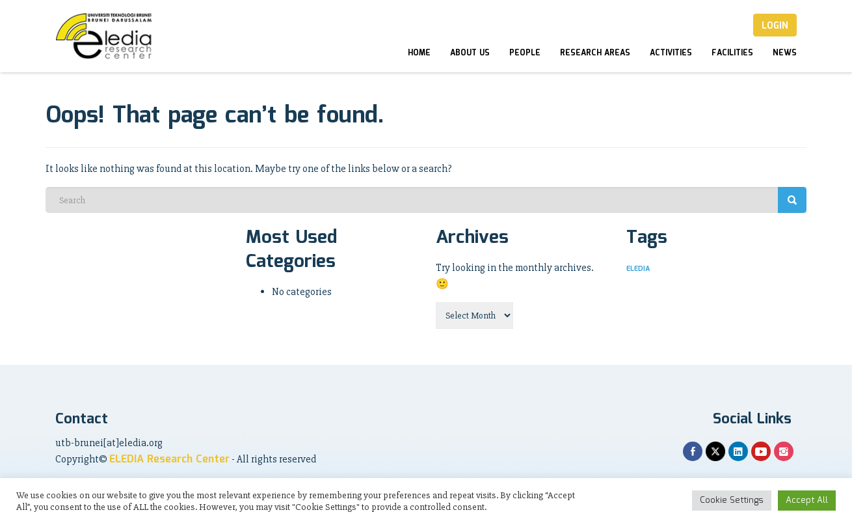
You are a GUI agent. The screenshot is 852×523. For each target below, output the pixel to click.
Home (419, 53)
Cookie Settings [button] (732, 500)
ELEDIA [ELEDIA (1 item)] (638, 269)
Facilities (732, 53)
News (785, 53)
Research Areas (595, 53)
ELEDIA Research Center (169, 459)
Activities (671, 53)
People (524, 53)
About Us (470, 53)
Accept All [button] (807, 500)
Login (775, 26)
